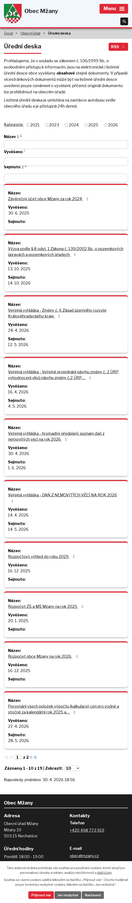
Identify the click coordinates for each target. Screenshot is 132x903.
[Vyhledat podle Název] (66, 144)
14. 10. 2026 (19, 283)
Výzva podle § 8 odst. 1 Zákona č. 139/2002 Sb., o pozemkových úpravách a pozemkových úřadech (65, 251)
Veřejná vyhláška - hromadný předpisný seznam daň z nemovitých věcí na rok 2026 (56, 436)
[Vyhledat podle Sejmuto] (66, 178)
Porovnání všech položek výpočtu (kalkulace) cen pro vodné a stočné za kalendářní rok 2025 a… (63, 709)
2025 (93, 125)
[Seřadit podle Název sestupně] (21, 136)
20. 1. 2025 (18, 620)
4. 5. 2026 (17, 406)
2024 (74, 125)
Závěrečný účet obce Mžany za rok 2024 (49, 199)
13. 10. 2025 (19, 269)
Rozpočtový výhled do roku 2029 (42, 556)
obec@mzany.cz (84, 856)
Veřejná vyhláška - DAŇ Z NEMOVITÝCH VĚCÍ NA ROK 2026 (62, 498)
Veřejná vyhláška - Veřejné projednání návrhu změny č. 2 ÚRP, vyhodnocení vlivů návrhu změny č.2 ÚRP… (63, 375)
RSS (118, 47)
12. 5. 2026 (18, 344)
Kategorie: (14, 124)
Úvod (8, 33)
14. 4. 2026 (18, 515)
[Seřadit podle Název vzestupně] (21, 134)
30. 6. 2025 (18, 213)
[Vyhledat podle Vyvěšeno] (66, 161)
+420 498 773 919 (87, 830)
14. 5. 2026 (18, 529)
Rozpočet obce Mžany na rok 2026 (43, 656)
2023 (54, 125)
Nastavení (93, 895)
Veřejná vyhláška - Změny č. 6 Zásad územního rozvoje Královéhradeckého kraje (57, 313)
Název (11, 136)
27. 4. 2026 (18, 726)
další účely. (104, 873)
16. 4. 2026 (18, 392)
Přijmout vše (41, 895)
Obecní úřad (30, 33)
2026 (113, 125)
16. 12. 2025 (19, 571)
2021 (35, 125)
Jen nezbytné (68, 895)
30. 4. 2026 (18, 453)
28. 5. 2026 (18, 740)
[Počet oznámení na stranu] (72, 768)
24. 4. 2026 (18, 330)
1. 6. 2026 (17, 468)
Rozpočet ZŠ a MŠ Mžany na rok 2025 (46, 606)
